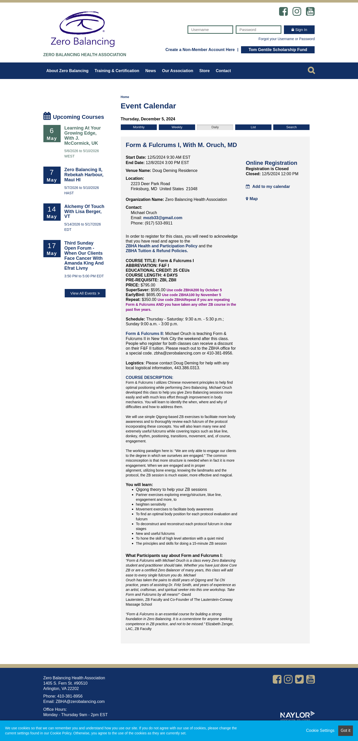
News (150, 71)
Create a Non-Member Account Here (200, 49)
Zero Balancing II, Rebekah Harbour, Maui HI (84, 174)
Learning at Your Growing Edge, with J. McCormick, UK (82, 135)
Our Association (177, 71)
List (253, 127)
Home (125, 97)
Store (204, 71)
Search (291, 127)
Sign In (301, 29)
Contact (223, 71)
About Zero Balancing (67, 71)
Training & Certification (117, 71)
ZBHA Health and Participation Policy (162, 246)
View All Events (83, 293)
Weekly (177, 127)
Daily (215, 127)
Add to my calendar (268, 186)
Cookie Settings (320, 730)
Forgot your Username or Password (287, 39)
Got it (345, 730)
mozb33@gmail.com (162, 218)
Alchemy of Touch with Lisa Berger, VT (84, 211)
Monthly (139, 127)
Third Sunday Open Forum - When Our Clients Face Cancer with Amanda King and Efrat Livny (84, 255)
